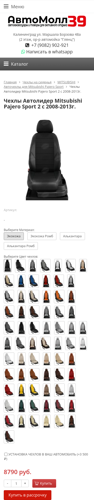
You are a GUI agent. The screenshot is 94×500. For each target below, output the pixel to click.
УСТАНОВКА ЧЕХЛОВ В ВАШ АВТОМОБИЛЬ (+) (46, 456)
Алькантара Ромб (21, 246)
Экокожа (14, 236)
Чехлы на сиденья (37, 82)
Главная (10, 82)
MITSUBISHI (66, 82)
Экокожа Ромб (42, 236)
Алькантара (72, 236)
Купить (43, 483)
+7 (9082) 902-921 (49, 45)
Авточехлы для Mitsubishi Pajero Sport (34, 86)
